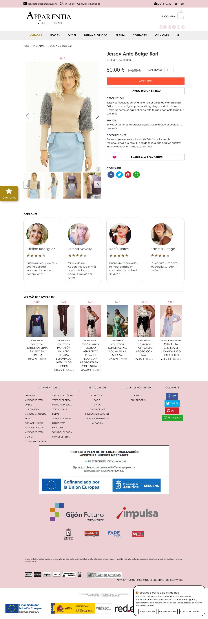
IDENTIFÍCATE (162, 3)
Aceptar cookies (147, 611)
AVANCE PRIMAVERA (171, 340)
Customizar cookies (189, 611)
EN (182, 3)
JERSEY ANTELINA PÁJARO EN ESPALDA (37, 351)
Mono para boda (62, 404)
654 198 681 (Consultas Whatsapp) (80, 3)
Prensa (120, 35)
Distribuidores (138, 400)
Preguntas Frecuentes (97, 414)
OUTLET (72, 35)
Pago (97, 400)
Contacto (140, 35)
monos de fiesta (61, 436)
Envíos (97, 404)
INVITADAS (35, 35)
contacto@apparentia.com (40, 3)
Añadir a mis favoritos (147, 157)
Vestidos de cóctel (62, 395)
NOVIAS (55, 35)
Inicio (26, 46)
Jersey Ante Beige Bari (60, 46)
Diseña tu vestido (95, 35)
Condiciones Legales (97, 418)
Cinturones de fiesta (36, 441)
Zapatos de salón (61, 418)
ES (176, 3)
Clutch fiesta (32, 409)
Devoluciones (97, 409)
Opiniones (162, 35)
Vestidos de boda (34, 427)
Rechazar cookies (168, 611)
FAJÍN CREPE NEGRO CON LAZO (144, 351)
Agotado (145, 81)
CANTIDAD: (155, 69)
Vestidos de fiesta (61, 400)
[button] (172, 16)
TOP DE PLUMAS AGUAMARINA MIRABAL (117, 351)
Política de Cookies (145, 605)
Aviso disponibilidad (146, 90)
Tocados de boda (62, 432)
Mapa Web (97, 423)
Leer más (112, 113)
